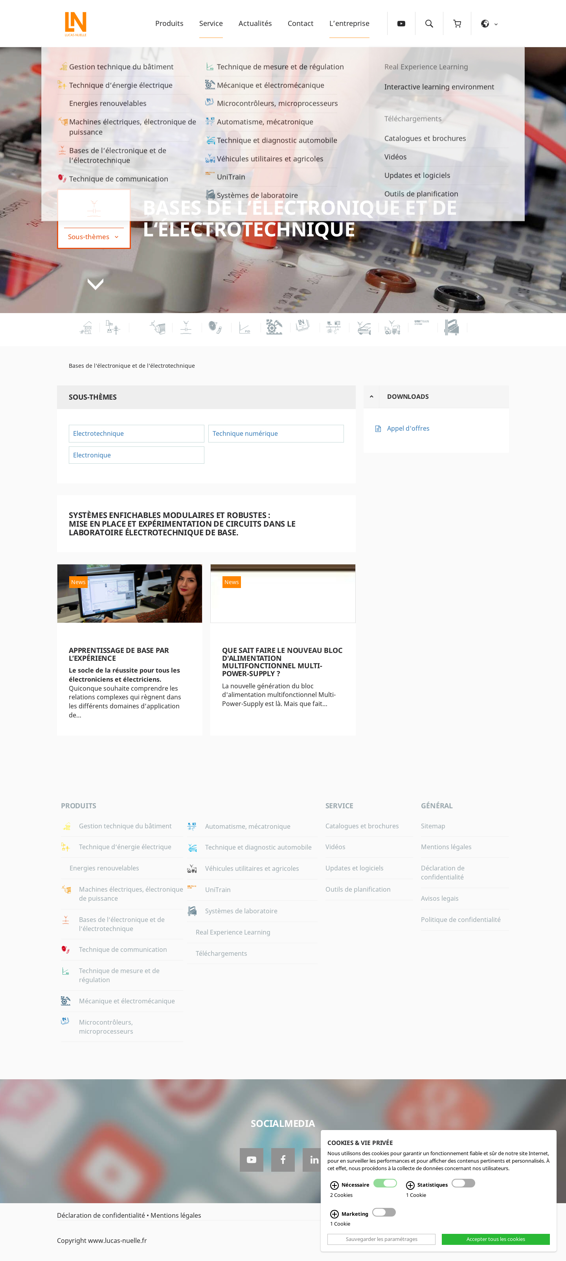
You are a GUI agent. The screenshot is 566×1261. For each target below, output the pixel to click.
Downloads (408, 396)
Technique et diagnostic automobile (258, 847)
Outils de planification (358, 889)
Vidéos (335, 847)
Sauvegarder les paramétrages (381, 1239)
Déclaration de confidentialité (443, 872)
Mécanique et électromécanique (127, 1001)
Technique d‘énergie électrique (125, 847)
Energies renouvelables (104, 868)
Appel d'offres (408, 428)
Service (211, 23)
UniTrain (218, 889)
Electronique (92, 455)
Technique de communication (123, 949)
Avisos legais (440, 898)
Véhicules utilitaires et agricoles (252, 868)
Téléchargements (221, 953)
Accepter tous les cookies (496, 1239)
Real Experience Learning (233, 932)
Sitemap (433, 826)
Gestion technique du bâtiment (125, 826)
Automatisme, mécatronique (247, 826)
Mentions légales (446, 847)
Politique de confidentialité (461, 919)
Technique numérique (245, 433)
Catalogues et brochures (362, 826)
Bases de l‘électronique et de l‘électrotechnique (300, 218)
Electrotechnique (98, 433)
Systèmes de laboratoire (241, 911)
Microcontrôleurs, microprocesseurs (106, 1027)
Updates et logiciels (354, 868)
